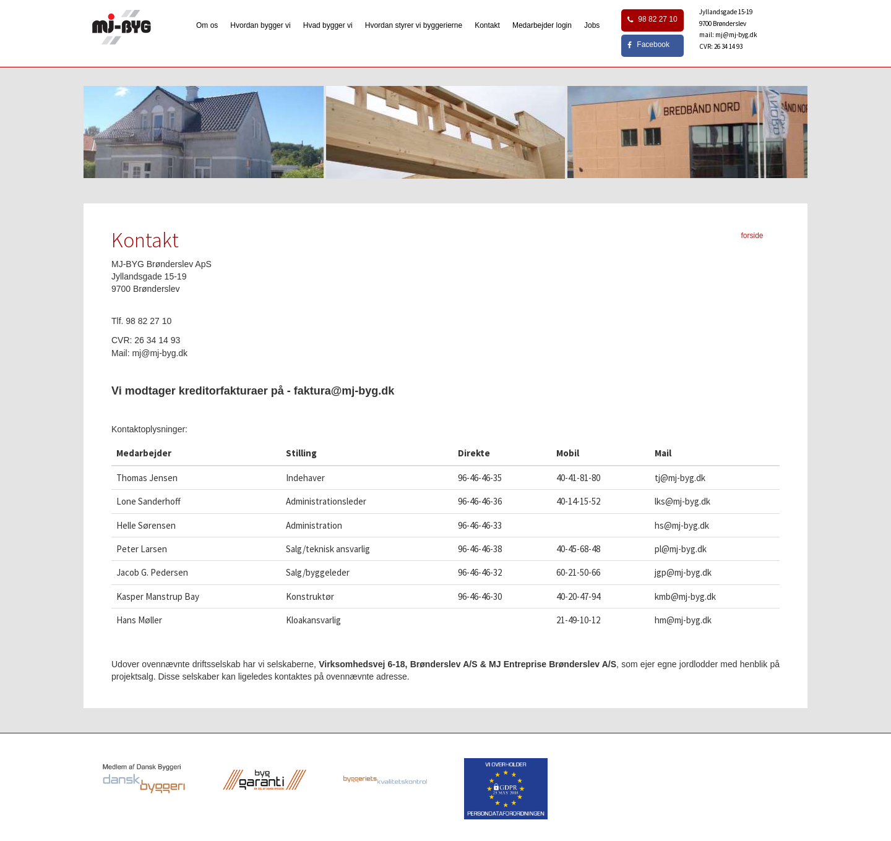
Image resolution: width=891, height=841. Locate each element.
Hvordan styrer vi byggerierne (413, 25)
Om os (207, 25)
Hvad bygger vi (328, 25)
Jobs (592, 25)
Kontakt (487, 25)
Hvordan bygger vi (260, 25)
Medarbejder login (542, 25)
